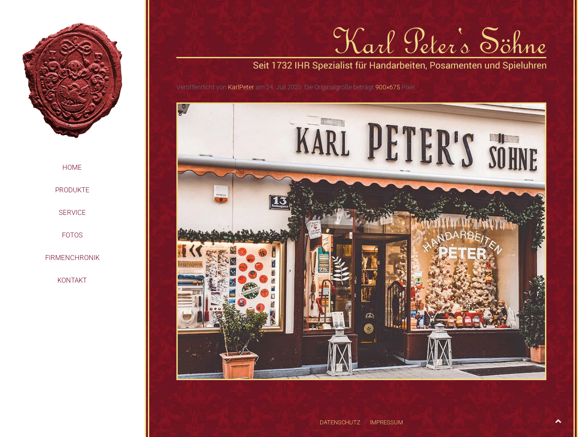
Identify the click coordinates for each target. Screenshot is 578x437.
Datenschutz (340, 422)
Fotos (72, 235)
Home (72, 167)
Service (72, 213)
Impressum (386, 422)
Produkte (72, 190)
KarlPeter (241, 87)
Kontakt (72, 280)
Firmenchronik (72, 258)
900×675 (387, 87)
